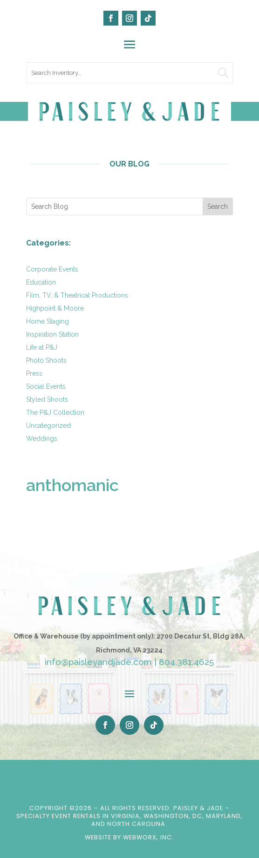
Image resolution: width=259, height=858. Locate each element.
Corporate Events (52, 269)
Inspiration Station (52, 334)
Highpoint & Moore (55, 308)
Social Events (46, 386)
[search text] (129, 72)
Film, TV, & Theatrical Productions (77, 295)
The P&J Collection (55, 412)
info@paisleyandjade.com (98, 662)
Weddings (41, 438)
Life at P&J (41, 347)
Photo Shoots (46, 360)
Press (34, 373)
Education (41, 282)
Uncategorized (48, 425)
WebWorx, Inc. (148, 837)
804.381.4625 (186, 662)
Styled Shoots (47, 399)
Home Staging (47, 321)
